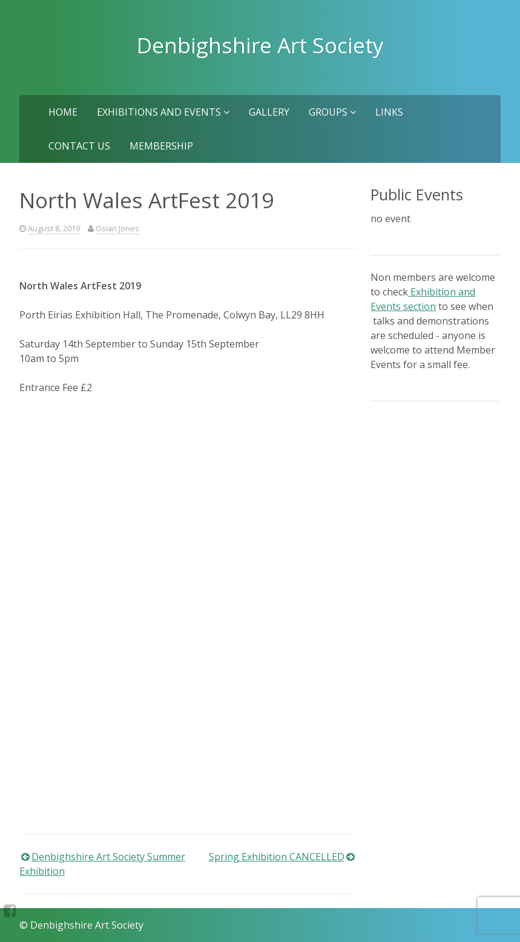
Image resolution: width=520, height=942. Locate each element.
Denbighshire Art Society (260, 44)
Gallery (269, 112)
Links (389, 112)
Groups (332, 112)
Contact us (79, 146)
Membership (161, 146)
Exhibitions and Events (163, 112)
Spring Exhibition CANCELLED (276, 856)
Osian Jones (117, 228)
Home (62, 112)
